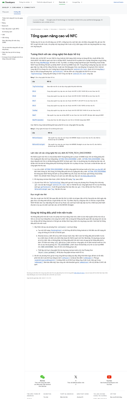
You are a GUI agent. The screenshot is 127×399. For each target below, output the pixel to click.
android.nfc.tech (80, 69)
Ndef (34, 115)
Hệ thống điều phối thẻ (88, 176)
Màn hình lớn (64, 397)
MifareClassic (37, 138)
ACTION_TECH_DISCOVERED (67, 159)
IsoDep (35, 110)
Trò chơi (46, 397)
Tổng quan (5, 12)
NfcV (34, 105)
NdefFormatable (38, 120)
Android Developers (36, 29)
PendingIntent (56, 230)
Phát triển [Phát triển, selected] (62, 2)
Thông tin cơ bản (24, 2)
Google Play (76, 2)
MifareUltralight (39, 144)
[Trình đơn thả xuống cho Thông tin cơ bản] (32, 2)
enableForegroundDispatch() (45, 260)
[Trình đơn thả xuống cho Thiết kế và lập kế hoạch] (54, 2)
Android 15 (80, 397)
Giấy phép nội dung (79, 273)
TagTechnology (36, 74)
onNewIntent (84, 262)
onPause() (65, 258)
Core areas (16, 7)
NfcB (34, 96)
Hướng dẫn (71, 29)
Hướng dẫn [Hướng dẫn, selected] (17, 12)
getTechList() (58, 71)
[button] (12, 22)
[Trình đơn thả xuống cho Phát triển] (67, 2)
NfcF (34, 101)
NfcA (34, 91)
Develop (5, 7)
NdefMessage (44, 63)
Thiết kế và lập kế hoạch (44, 2)
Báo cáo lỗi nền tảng (116, 397)
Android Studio (118, 2)
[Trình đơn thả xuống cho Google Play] (82, 2)
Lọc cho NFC (99, 169)
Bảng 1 (102, 69)
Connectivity (29, 7)
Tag (74, 179)
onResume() (88, 258)
